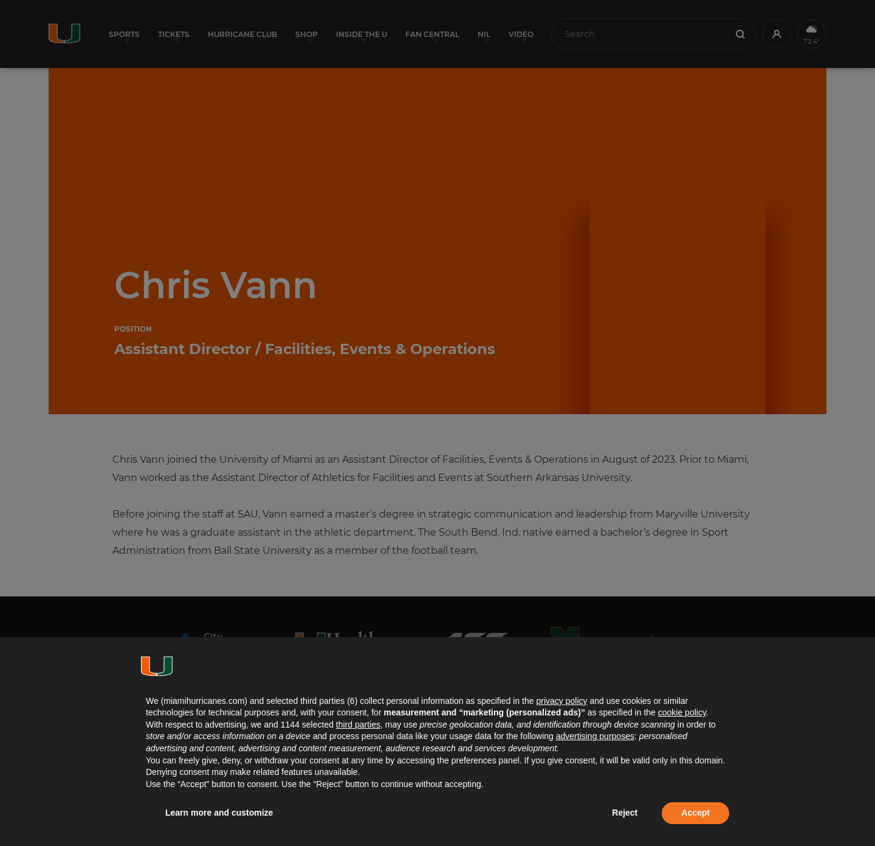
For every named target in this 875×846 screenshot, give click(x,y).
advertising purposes (595, 736)
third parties (358, 724)
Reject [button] (624, 812)
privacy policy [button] (561, 701)
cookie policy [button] (682, 712)
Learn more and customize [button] (219, 812)
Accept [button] (695, 812)
